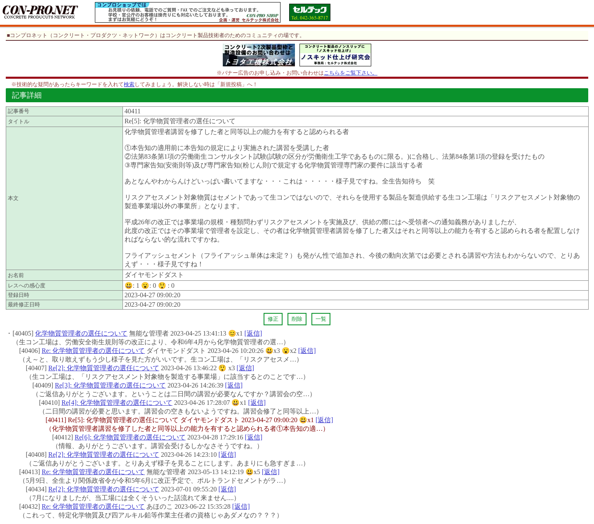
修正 (273, 319)
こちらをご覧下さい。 (350, 73)
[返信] (253, 333)
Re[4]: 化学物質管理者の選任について (116, 402)
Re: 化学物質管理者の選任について (93, 350)
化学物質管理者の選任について (81, 333)
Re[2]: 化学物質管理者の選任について (103, 367)
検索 (129, 84)
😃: (132, 285)
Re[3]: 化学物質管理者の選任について (110, 385)
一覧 (321, 319)
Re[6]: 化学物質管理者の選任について (130, 437)
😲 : (166, 285)
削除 (297, 319)
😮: (148, 285)
